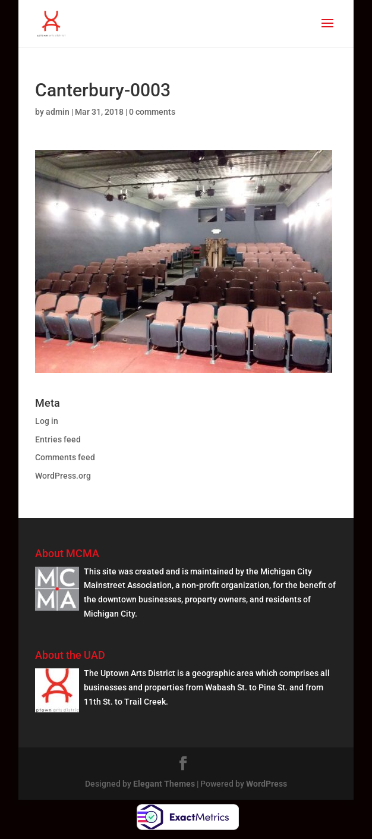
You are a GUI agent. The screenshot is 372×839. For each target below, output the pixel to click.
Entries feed (58, 439)
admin (58, 112)
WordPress (266, 783)
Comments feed (65, 457)
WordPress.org (63, 475)
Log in (46, 421)
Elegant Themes (164, 783)
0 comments (152, 112)
